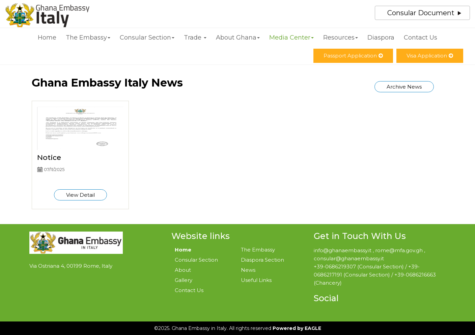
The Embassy (88, 37)
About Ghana (238, 37)
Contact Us (420, 37)
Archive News (404, 86)
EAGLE (313, 328)
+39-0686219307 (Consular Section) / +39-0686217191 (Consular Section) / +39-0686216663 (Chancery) (375, 274)
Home (47, 37)
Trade (195, 37)
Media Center (291, 37)
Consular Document (420, 13)
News (248, 269)
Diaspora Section (262, 259)
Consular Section (147, 37)
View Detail (80, 195)
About (183, 269)
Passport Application (353, 55)
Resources (340, 37)
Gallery (183, 280)
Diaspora (380, 37)
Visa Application (430, 55)
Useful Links (256, 280)
